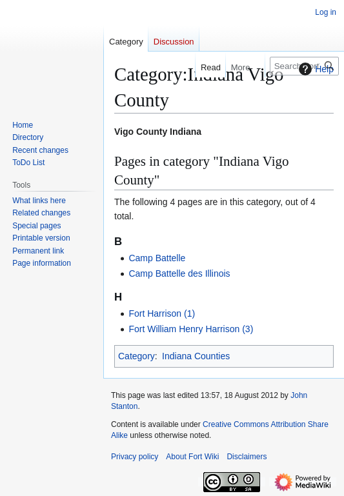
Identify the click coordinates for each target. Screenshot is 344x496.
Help (315, 69)
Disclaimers (247, 456)
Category (136, 356)
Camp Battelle (156, 258)
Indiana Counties (196, 356)
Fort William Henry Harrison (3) (190, 329)
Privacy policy (134, 456)
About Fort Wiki (192, 456)
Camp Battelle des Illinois (179, 273)
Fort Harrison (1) (161, 313)
